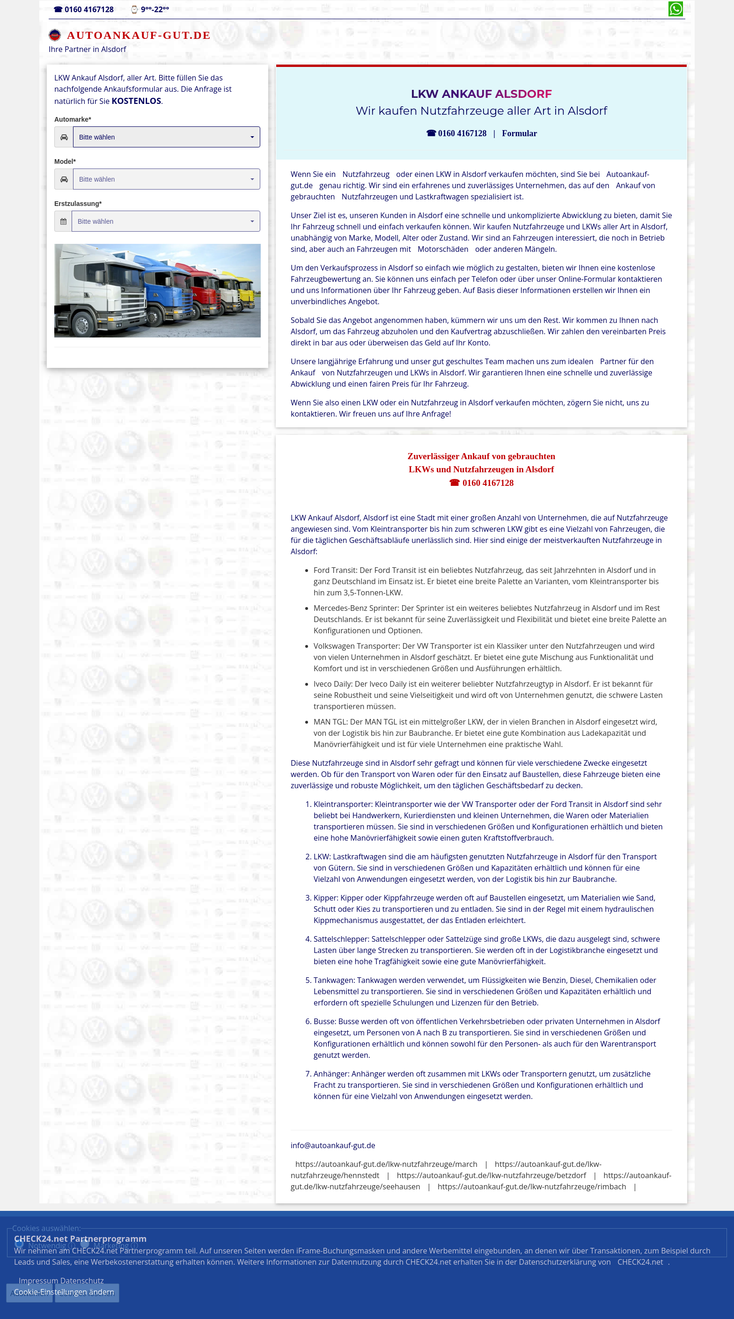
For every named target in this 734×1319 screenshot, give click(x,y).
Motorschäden (443, 249)
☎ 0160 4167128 (481, 483)
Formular (519, 133)
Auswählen (29, 1293)
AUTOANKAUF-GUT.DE (139, 35)
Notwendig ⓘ (51, 1245)
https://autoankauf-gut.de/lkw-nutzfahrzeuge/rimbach (532, 1186)
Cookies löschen (87, 1293)
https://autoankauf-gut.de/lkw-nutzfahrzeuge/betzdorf (492, 1175)
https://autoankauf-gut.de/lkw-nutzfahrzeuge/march (386, 1164)
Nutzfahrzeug (365, 174)
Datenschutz (448, 1270)
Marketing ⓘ (116, 1245)
